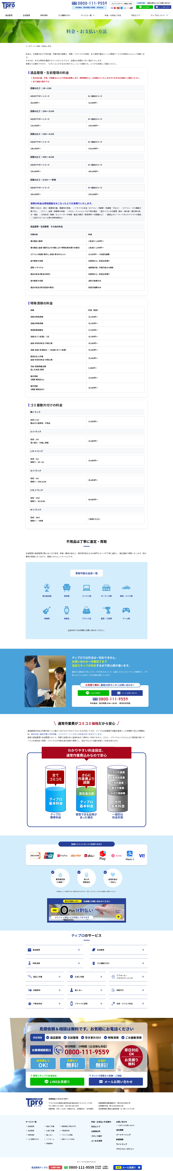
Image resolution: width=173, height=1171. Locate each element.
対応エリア (135, 15)
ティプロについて (159, 15)
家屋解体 (49, 1143)
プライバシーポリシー (125, 1148)
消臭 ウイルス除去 (68, 1139)
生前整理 (26, 15)
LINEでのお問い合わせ (126, 1125)
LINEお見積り (144, 7)
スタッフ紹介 (96, 1136)
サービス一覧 (87, 15)
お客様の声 (95, 1131)
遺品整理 (8, 15)
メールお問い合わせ (163, 7)
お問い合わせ (121, 1121)
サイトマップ (121, 1144)
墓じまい (49, 1135)
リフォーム (50, 1139)
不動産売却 (65, 1130)
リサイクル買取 (67, 1135)
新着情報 (119, 1139)
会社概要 (119, 1130)
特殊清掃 (43, 15)
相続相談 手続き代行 (69, 1126)
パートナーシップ (123, 1134)
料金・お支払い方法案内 (101, 1121)
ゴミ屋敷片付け (64, 15)
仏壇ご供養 (50, 1130)
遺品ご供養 (50, 1126)
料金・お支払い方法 (113, 15)
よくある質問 (96, 1140)
